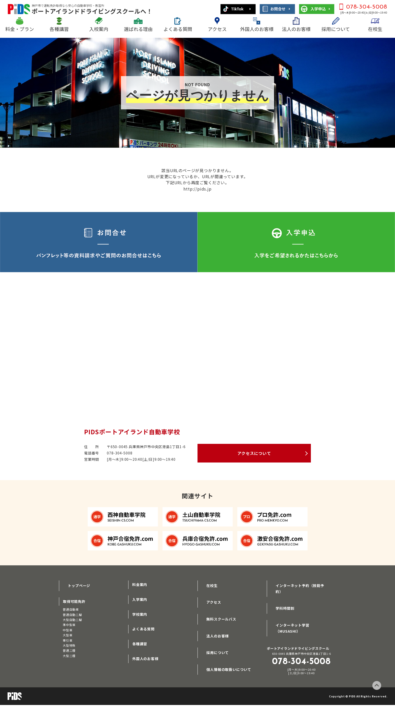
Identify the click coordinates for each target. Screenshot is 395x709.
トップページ (74, 583)
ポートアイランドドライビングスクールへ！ (92, 9)
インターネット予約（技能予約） (299, 583)
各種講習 (59, 28)
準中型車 (69, 622)
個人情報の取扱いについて (224, 657)
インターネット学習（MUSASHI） (300, 613)
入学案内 (139, 598)
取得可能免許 (74, 598)
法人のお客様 (296, 28)
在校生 (375, 28)
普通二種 (69, 648)
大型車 (67, 632)
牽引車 (67, 637)
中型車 (67, 627)
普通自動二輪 (72, 612)
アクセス (217, 28)
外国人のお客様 (257, 28)
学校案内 (139, 613)
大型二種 (69, 653)
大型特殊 (69, 643)
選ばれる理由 (138, 28)
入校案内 (98, 28)
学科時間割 (280, 598)
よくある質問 (177, 28)
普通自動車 (71, 607)
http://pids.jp (197, 189)
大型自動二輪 (72, 617)
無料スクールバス (216, 613)
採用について (335, 28)
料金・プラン (19, 28)
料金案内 (139, 583)
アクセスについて (254, 453)
